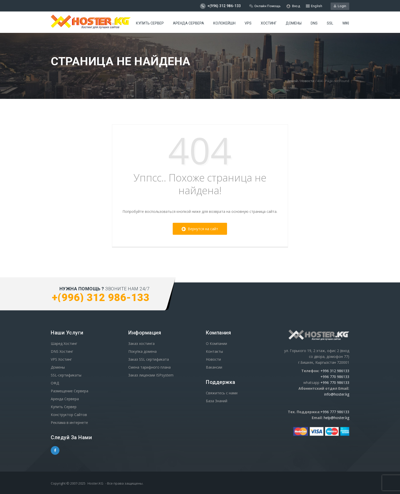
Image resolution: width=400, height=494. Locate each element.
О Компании (216, 343)
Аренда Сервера (65, 398)
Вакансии (214, 367)
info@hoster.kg (336, 394)
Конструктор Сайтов (69, 414)
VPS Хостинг (61, 359)
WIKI (345, 23)
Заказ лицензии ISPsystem (150, 375)
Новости (307, 81)
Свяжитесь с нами (222, 393)
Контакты (214, 351)
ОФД (55, 383)
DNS (314, 23)
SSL (330, 23)
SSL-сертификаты (66, 375)
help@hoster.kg (336, 417)
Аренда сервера (188, 23)
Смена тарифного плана (149, 367)
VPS (248, 23)
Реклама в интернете (69, 422)
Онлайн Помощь (265, 6)
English (314, 6)
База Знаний (216, 400)
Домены (294, 23)
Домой (292, 81)
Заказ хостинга (141, 343)
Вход (293, 6)
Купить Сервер (150, 23)
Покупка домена (142, 351)
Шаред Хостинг (64, 343)
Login (340, 6)
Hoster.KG (95, 483)
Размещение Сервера (69, 390)
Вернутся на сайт (200, 228)
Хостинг (269, 23)
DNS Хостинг (62, 351)
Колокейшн (224, 23)
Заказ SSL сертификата (148, 359)
